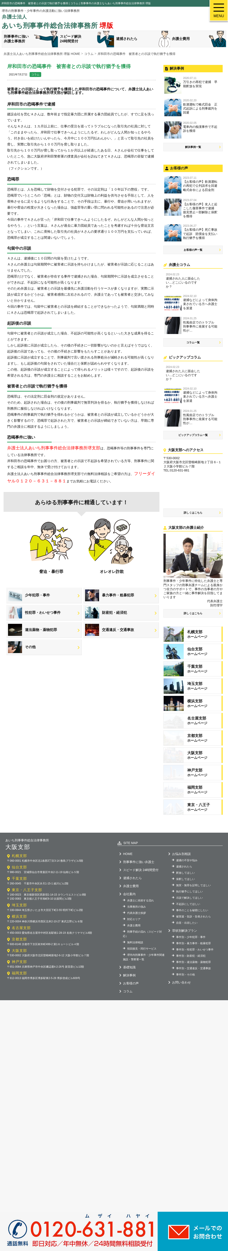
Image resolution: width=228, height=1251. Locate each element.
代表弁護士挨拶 (136, 956)
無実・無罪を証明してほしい (193, 928)
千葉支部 (19, 922)
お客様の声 (131, 1027)
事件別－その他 (185, 1018)
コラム (35, 74)
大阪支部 (19, 994)
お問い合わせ (181, 1026)
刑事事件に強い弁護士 (138, 905)
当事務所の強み (136, 950)
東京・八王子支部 (27, 933)
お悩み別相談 (181, 897)
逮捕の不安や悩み (186, 903)
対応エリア (133, 962)
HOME (127, 897)
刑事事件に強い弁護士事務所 (31, 39)
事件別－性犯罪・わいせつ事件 (195, 993)
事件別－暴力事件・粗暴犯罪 (193, 986)
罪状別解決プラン (184, 974)
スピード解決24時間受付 (87, 39)
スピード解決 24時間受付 (141, 913)
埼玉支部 (19, 948)
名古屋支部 (21, 971)
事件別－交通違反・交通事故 (193, 1011)
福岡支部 (19, 1017)
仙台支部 (19, 911)
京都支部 (19, 983)
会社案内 (129, 937)
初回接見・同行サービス (142, 992)
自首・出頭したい (186, 966)
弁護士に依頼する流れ (140, 944)
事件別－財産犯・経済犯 (191, 999)
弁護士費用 (199, 39)
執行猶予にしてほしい (189, 935)
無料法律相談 (135, 986)
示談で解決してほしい (189, 941)
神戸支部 (19, 1005)
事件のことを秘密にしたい (192, 953)
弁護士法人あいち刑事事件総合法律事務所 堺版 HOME (42, 54)
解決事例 (129, 1019)
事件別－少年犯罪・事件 (191, 980)
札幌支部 (19, 899)
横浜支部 (19, 960)
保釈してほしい (185, 922)
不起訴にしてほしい (188, 947)
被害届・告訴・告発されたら (193, 960)
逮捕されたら (143, 39)
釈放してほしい (185, 916)
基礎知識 (129, 1010)
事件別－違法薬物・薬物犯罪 (193, 1005)
